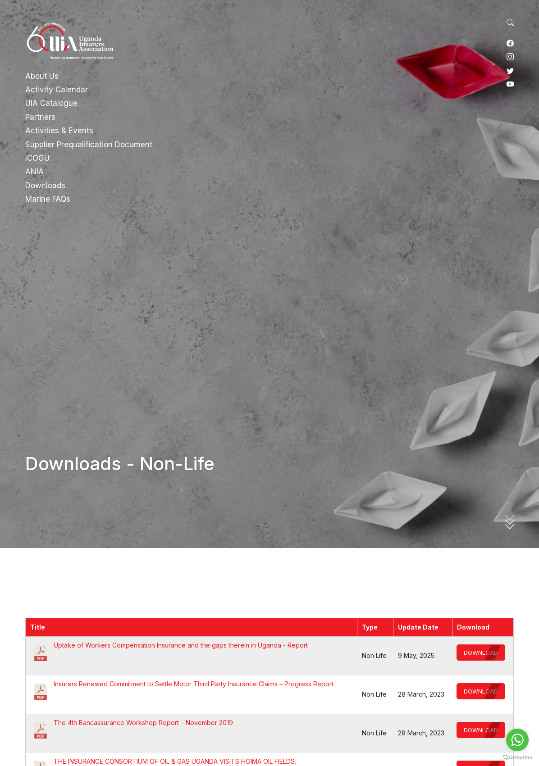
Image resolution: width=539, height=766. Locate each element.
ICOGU (37, 158)
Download (481, 652)
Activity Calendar (56, 89)
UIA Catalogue (51, 103)
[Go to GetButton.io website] (517, 757)
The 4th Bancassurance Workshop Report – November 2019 (143, 722)
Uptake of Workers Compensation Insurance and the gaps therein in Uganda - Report (181, 645)
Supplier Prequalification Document (88, 144)
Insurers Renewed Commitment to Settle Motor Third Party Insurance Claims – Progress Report (193, 684)
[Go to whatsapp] (517, 740)
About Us (42, 76)
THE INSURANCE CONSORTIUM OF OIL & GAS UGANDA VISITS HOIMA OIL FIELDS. (175, 761)
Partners (40, 117)
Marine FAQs (47, 199)
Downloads (45, 185)
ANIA (34, 171)
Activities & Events (59, 130)
